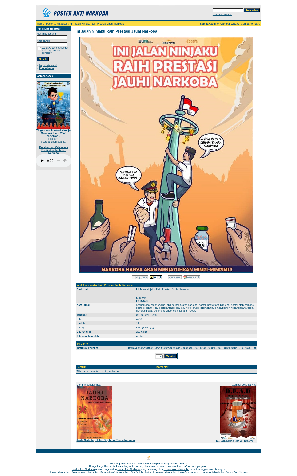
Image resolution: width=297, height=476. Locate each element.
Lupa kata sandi (48, 65)
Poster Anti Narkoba (57, 23)
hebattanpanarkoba (242, 307)
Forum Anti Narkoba (164, 472)
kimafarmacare (187, 310)
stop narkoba (190, 305)
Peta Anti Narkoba (188, 472)
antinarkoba (143, 305)
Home (40, 23)
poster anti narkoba (218, 305)
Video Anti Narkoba (237, 472)
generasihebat (144, 310)
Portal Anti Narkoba (128, 469)
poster (202, 305)
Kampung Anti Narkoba (84, 472)
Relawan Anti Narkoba (176, 469)
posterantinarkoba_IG (53, 141)
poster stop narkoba (242, 305)
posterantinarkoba (169, 307)
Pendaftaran (46, 68)
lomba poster (221, 307)
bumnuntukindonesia (166, 310)
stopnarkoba (158, 305)
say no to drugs (190, 307)
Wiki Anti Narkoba (141, 472)
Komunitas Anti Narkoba (114, 472)
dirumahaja (206, 307)
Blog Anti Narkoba (58, 472)
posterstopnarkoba (147, 307)
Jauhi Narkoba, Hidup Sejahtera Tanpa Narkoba (106, 440)
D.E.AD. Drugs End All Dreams (234, 440)
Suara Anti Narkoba (213, 472)
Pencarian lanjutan (222, 14)
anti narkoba (174, 305)
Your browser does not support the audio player (53, 160)
